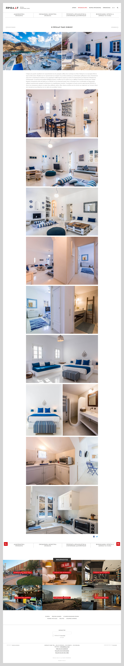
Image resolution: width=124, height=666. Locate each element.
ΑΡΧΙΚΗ (74, 7)
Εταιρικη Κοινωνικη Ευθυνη (71, 616)
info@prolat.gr (64, 646)
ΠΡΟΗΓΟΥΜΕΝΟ (11, 27)
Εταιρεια (47, 616)
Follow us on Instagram (62, 650)
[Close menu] (62, 20)
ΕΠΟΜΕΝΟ (114, 27)
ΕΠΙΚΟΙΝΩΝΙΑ (106, 7)
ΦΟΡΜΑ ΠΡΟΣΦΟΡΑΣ (95, 7)
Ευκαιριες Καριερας (71, 618)
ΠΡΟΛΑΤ (12, 8)
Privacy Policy (62, 660)
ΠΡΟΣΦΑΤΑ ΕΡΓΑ (82, 7)
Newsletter (62, 630)
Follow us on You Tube (62, 652)
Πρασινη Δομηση (56, 616)
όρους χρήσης (62, 635)
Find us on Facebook (62, 648)
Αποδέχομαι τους (60, 635)
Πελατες (62, 618)
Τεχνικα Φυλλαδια (52, 618)
